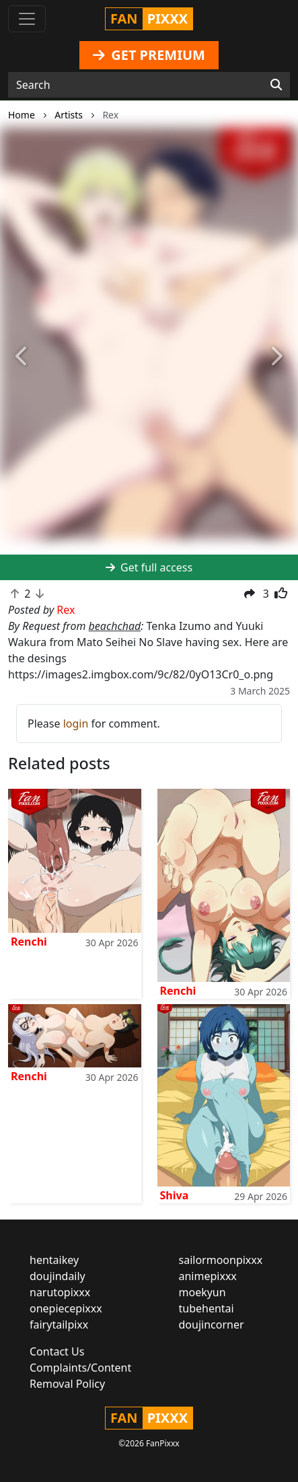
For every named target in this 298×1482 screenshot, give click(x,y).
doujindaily (57, 1276)
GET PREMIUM (149, 55)
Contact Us (57, 1351)
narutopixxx (60, 1292)
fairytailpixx (59, 1324)
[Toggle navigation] (27, 18)
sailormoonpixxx (221, 1259)
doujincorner (211, 1324)
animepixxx (208, 1276)
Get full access (149, 567)
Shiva (174, 1195)
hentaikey (54, 1259)
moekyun (202, 1292)
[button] (22, 357)
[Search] (276, 85)
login (76, 723)
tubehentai (206, 1308)
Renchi (29, 941)
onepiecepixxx (66, 1308)
